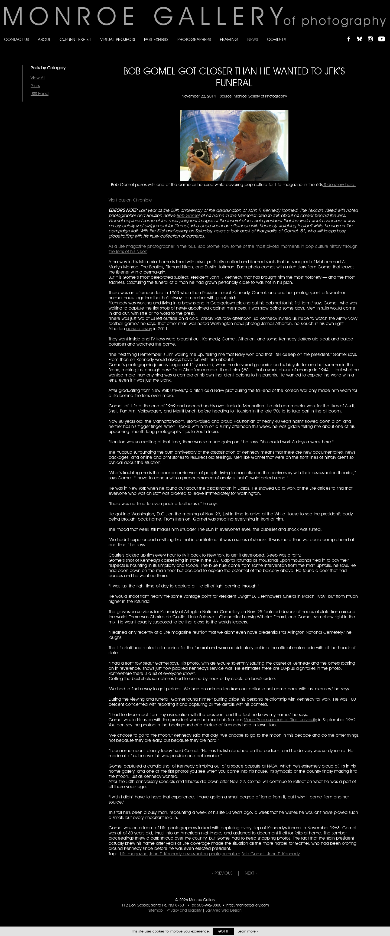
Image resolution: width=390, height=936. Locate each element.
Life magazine (134, 853)
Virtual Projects (117, 39)
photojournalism (224, 853)
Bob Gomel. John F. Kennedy (271, 853)
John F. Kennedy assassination (178, 853)
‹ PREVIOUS (222, 873)
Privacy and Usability (184, 910)
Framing (229, 39)
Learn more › (248, 931)
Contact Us (16, 39)
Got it (223, 931)
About (44, 39)
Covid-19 (276, 39)
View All (38, 77)
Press (35, 85)
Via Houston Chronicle (130, 200)
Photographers (194, 39)
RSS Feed (39, 93)
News (252, 39)
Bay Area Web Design (224, 910)
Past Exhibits (156, 39)
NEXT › (251, 873)
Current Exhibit (75, 39)
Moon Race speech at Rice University (280, 719)
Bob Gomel (188, 215)
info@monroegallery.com (247, 905)
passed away (139, 328)
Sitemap (155, 910)
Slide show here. (339, 184)
